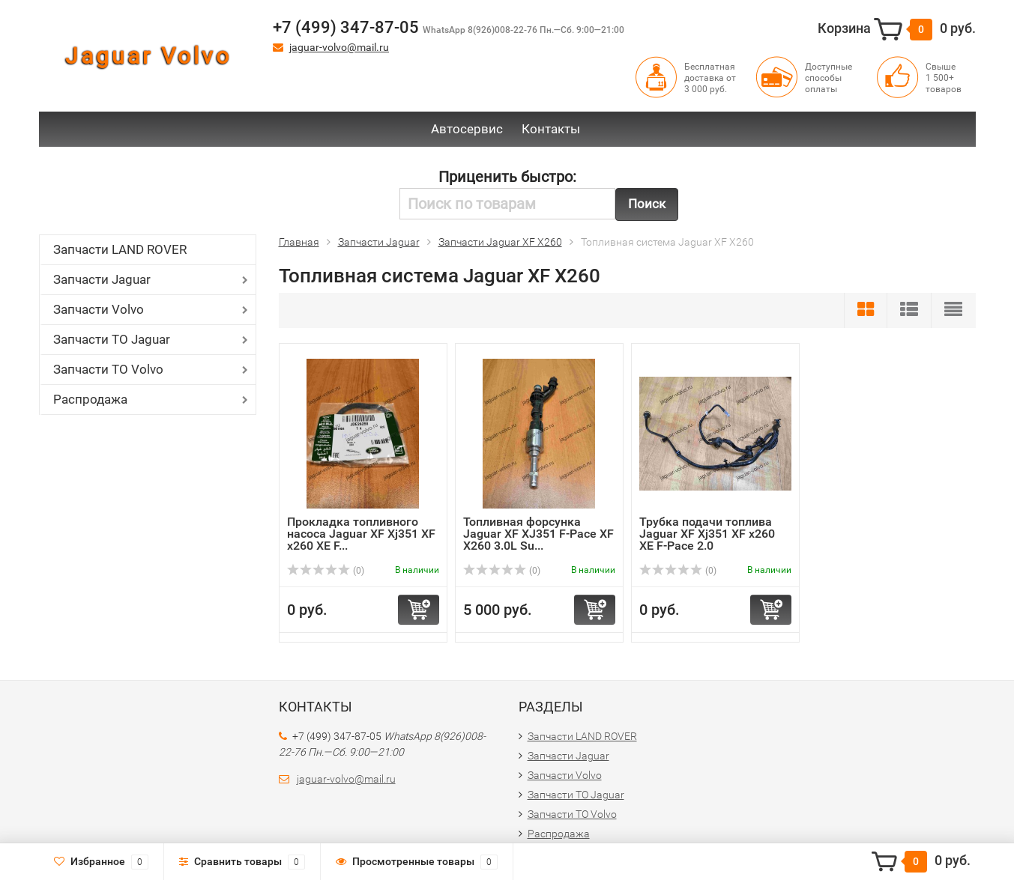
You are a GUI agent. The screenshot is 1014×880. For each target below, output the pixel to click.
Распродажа (90, 399)
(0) (326, 570)
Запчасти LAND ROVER (120, 249)
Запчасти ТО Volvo (108, 369)
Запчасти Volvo (98, 309)
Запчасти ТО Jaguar (111, 339)
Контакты (551, 128)
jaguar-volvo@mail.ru (339, 47)
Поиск (647, 203)
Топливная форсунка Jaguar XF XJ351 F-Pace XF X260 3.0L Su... (538, 534)
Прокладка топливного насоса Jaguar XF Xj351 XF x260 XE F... (361, 534)
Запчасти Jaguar (102, 279)
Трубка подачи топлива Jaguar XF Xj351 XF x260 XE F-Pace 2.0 (707, 534)
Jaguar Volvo (148, 56)
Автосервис (467, 128)
